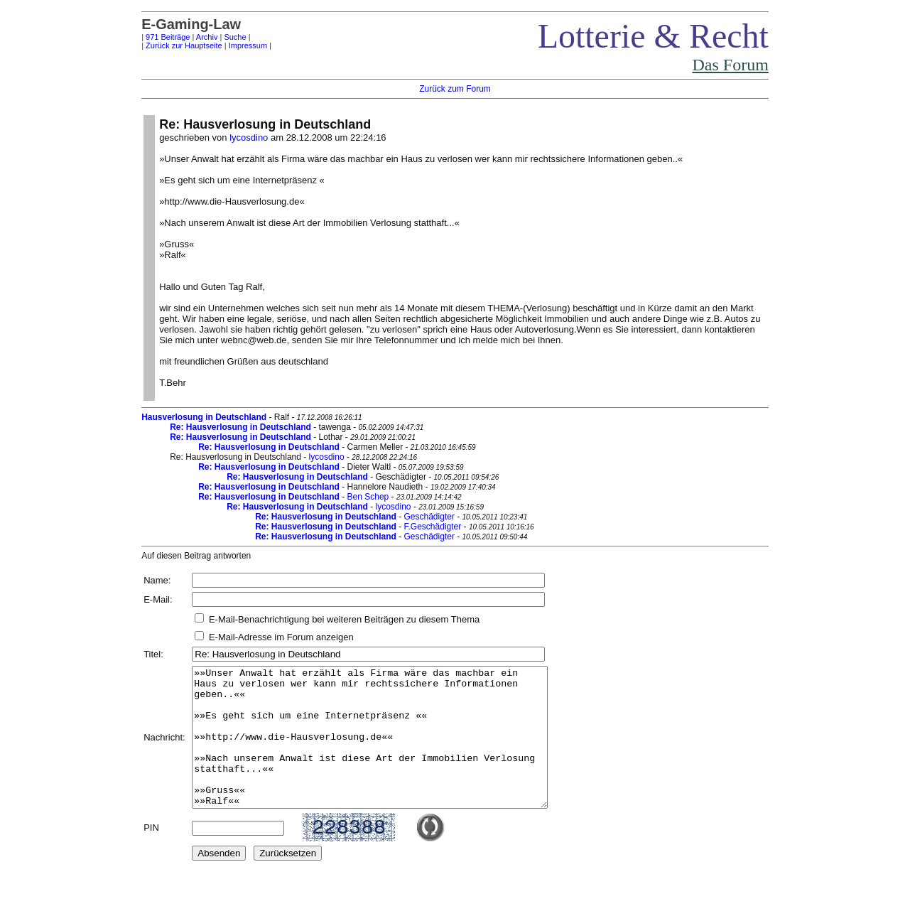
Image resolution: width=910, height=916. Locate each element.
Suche (235, 37)
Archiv (207, 37)
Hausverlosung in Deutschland (203, 417)
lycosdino (248, 137)
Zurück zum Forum (455, 89)
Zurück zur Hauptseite (184, 45)
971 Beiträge (168, 37)
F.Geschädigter (433, 527)
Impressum (248, 45)
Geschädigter (429, 517)
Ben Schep (368, 497)
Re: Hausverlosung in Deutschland (240, 427)
